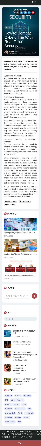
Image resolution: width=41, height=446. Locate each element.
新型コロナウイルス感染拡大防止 (24, 332)
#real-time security (11, 201)
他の (19, 422)
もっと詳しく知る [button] (25, 437)
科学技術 (9, 27)
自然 (29, 409)
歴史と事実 (8, 409)
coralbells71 (19, 384)
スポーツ (26, 417)
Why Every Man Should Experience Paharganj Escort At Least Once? (25, 354)
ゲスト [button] (35, 2)
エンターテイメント (17, 400)
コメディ (18, 396)
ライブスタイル (20, 409)
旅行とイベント (10, 422)
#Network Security (25, 201)
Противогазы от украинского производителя (20, 368)
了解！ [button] (20, 443)
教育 (6, 400)
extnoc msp (13, 51)
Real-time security (12, 144)
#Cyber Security (10, 204)
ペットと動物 (29, 413)
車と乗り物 (8, 396)
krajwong (18, 373)
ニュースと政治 (10, 413)
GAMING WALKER (21, 336)
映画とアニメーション (12, 404)
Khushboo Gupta (21, 360)
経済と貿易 (27, 396)
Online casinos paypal (22, 342)
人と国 (20, 413)
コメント (33, 52)
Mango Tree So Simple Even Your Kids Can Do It (24, 380)
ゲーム (24, 404)
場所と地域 (8, 417)
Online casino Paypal (22, 345)
